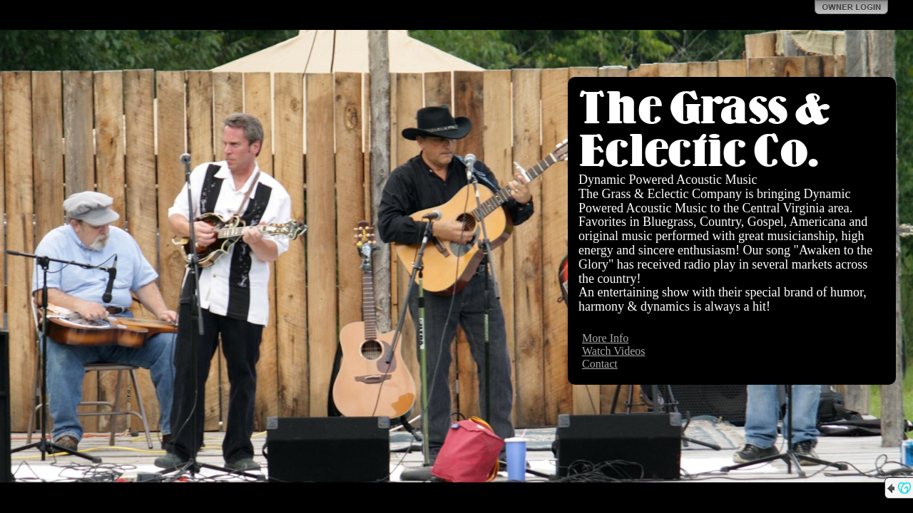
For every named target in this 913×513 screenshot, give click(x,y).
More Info (605, 338)
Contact (600, 364)
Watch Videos (614, 351)
